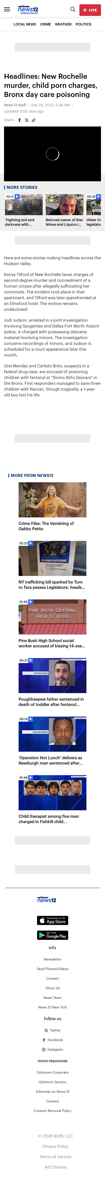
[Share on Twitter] (27, 120)
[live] (90, 10)
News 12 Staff (15, 105)
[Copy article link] (34, 120)
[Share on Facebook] (20, 120)
